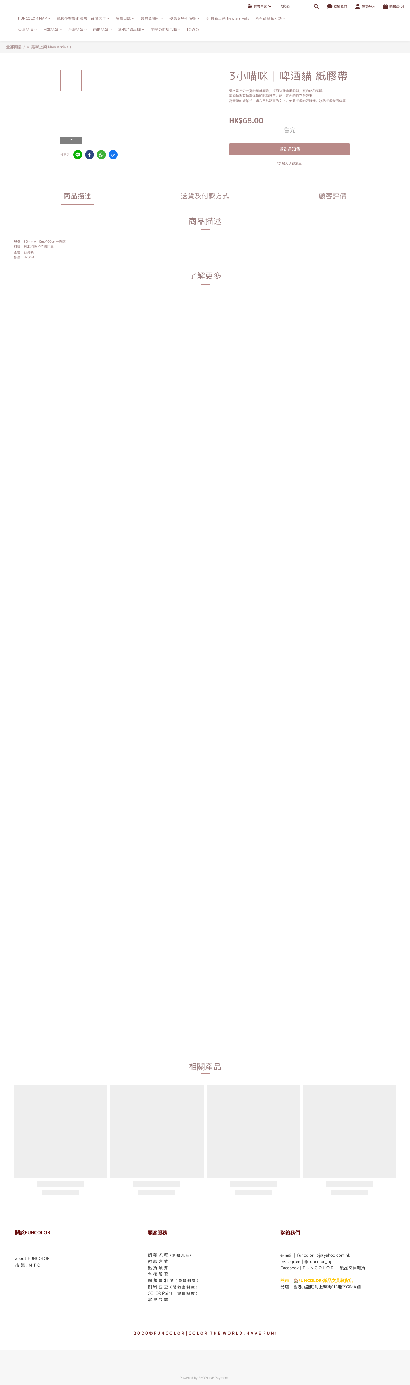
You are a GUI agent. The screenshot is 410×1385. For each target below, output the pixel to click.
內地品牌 (102, 29)
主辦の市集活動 (166, 29)
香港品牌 (27, 29)
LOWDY (193, 29)
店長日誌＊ (125, 18)
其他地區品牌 (131, 29)
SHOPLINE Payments (214, 1377)
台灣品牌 (77, 29)
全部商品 (14, 47)
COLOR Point (160, 1293)
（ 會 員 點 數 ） (186, 1293)
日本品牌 (52, 29)
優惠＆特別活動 (184, 18)
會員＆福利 (152, 18)
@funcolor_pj (317, 1261)
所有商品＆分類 (270, 18)
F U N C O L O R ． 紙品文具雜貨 (334, 1268)
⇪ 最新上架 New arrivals (227, 18)
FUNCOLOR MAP (34, 18)
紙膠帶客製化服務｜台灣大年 (83, 18)
